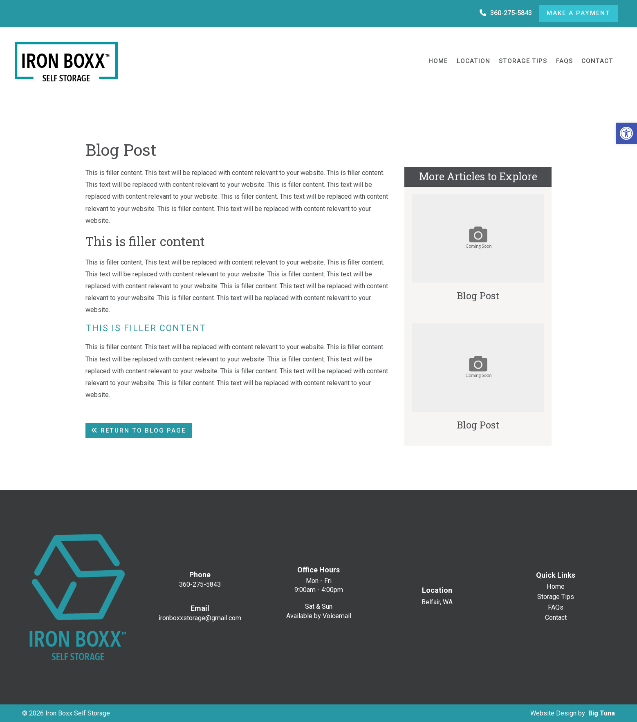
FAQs (564, 61)
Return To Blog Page (138, 430)
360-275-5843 (506, 12)
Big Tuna (601, 713)
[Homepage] (72, 61)
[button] (626, 133)
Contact (597, 61)
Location (473, 61)
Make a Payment (578, 13)
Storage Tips (523, 61)
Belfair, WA (437, 602)
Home (438, 61)
